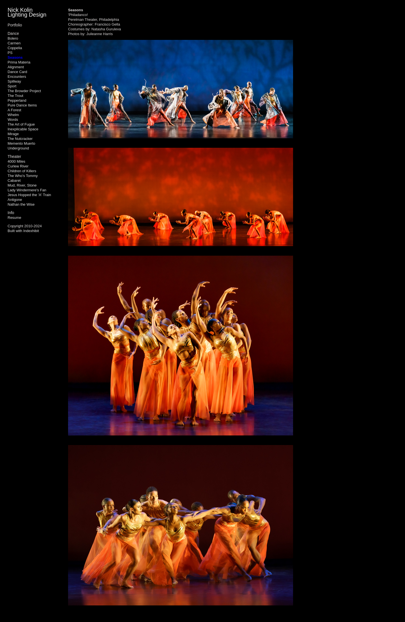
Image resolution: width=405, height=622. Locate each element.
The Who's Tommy (23, 176)
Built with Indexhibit (23, 231)
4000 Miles (16, 161)
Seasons (15, 57)
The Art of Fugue (21, 124)
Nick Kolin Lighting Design (27, 12)
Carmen (14, 43)
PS (10, 53)
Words (13, 119)
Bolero (13, 38)
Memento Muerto (21, 143)
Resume (14, 217)
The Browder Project (24, 91)
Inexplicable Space (23, 129)
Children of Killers (22, 171)
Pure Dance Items (22, 105)
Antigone (15, 200)
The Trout (15, 96)
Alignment (16, 67)
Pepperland (17, 100)
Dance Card (17, 72)
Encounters (17, 76)
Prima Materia (19, 62)
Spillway (14, 81)
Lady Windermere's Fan (27, 190)
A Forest (14, 110)
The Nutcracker (20, 139)
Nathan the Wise (21, 204)
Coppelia (15, 48)
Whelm (13, 115)
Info (11, 212)
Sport (12, 86)
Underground (18, 148)
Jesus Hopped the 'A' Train (29, 195)
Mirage (13, 134)
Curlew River (18, 166)
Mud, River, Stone (22, 185)
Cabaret (14, 180)
